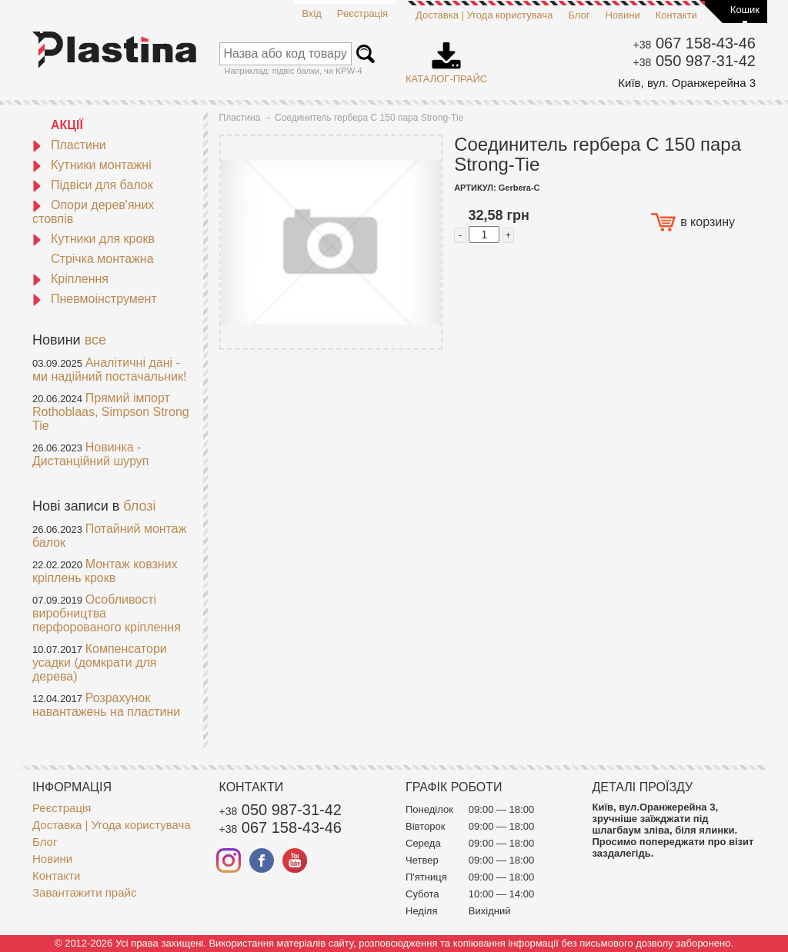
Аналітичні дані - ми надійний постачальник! (109, 369)
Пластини (69, 144)
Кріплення (70, 278)
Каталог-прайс (446, 57)
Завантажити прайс (84, 892)
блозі (139, 506)
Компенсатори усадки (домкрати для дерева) (99, 662)
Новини (623, 15)
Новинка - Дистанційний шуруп (90, 454)
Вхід (312, 13)
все (95, 340)
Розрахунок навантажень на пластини (106, 704)
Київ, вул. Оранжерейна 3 (687, 82)
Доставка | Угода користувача (484, 15)
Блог (578, 15)
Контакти (676, 15)
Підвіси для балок (92, 184)
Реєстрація (362, 13)
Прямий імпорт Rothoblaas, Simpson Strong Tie (110, 411)
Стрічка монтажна (102, 258)
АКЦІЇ (67, 124)
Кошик (745, 9)
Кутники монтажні (92, 164)
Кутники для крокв (93, 238)
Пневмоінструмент (94, 298)
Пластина (240, 117)
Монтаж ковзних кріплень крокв (105, 571)
